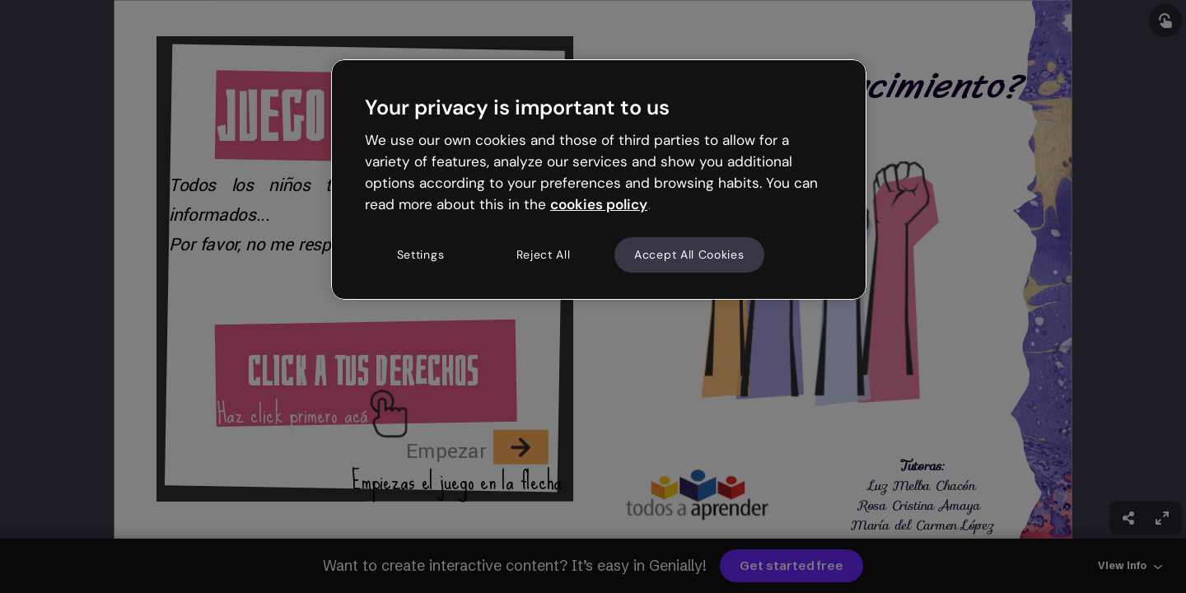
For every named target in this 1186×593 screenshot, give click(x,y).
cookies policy (598, 204)
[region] (598, 179)
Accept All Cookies (689, 254)
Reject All (543, 254)
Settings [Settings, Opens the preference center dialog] (421, 254)
